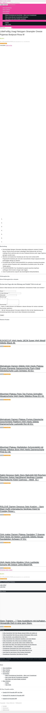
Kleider (7, 22)
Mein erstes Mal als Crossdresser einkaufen (16, 17)
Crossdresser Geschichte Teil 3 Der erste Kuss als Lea (17, 649)
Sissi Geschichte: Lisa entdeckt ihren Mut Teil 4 (15, 638)
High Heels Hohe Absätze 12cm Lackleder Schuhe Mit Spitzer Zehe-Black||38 (19, 564)
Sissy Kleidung (6, 20)
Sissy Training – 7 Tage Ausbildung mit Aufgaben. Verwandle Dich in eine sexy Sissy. (23, 623)
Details (2, 347)
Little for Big (9, 45)
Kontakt (5, 707)
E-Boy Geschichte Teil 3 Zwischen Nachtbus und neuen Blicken (19, 639)
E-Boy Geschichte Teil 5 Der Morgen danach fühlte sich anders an (20, 634)
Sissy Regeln (6, 11)
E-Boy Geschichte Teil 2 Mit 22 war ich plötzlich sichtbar (17, 641)
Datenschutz (6, 710)
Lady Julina (3, 586)
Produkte (8, 659)
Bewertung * (3, 297)
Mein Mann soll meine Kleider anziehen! (15, 19)
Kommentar (3, 305)
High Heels (8, 24)
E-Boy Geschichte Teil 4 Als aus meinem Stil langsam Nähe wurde (20, 636)
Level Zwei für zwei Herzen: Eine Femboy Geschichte (17, 653)
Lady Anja (2, 588)
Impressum (5, 709)
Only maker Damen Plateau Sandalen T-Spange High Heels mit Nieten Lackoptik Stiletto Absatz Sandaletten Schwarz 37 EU (22, 537)
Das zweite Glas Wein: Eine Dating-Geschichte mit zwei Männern (20, 645)
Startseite (2, 659)
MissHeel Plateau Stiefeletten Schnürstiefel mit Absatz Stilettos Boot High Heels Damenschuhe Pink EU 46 (22, 450)
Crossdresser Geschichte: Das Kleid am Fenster (15, 655)
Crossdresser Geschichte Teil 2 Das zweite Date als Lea (17, 651)
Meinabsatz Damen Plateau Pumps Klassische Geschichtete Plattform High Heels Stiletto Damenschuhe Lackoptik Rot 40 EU (21, 422)
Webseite (2, 295)
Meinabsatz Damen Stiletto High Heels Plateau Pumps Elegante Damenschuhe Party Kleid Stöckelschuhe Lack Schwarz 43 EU (21, 369)
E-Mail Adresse (4, 293)
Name (2, 291)
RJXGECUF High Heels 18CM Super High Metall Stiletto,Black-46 (22, 342)
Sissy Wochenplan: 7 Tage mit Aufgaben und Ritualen (17, 647)
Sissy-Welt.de (11, 4)
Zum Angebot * (3, 43)
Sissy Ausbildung (7, 7)
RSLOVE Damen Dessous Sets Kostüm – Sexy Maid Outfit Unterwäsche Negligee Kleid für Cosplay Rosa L (22, 509)
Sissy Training (6, 9)
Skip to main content (5, 1)
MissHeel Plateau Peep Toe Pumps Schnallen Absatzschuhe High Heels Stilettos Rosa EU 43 (22, 396)
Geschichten (6, 13)
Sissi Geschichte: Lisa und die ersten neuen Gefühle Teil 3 (18, 643)
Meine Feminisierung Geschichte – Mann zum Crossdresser (20, 15)
